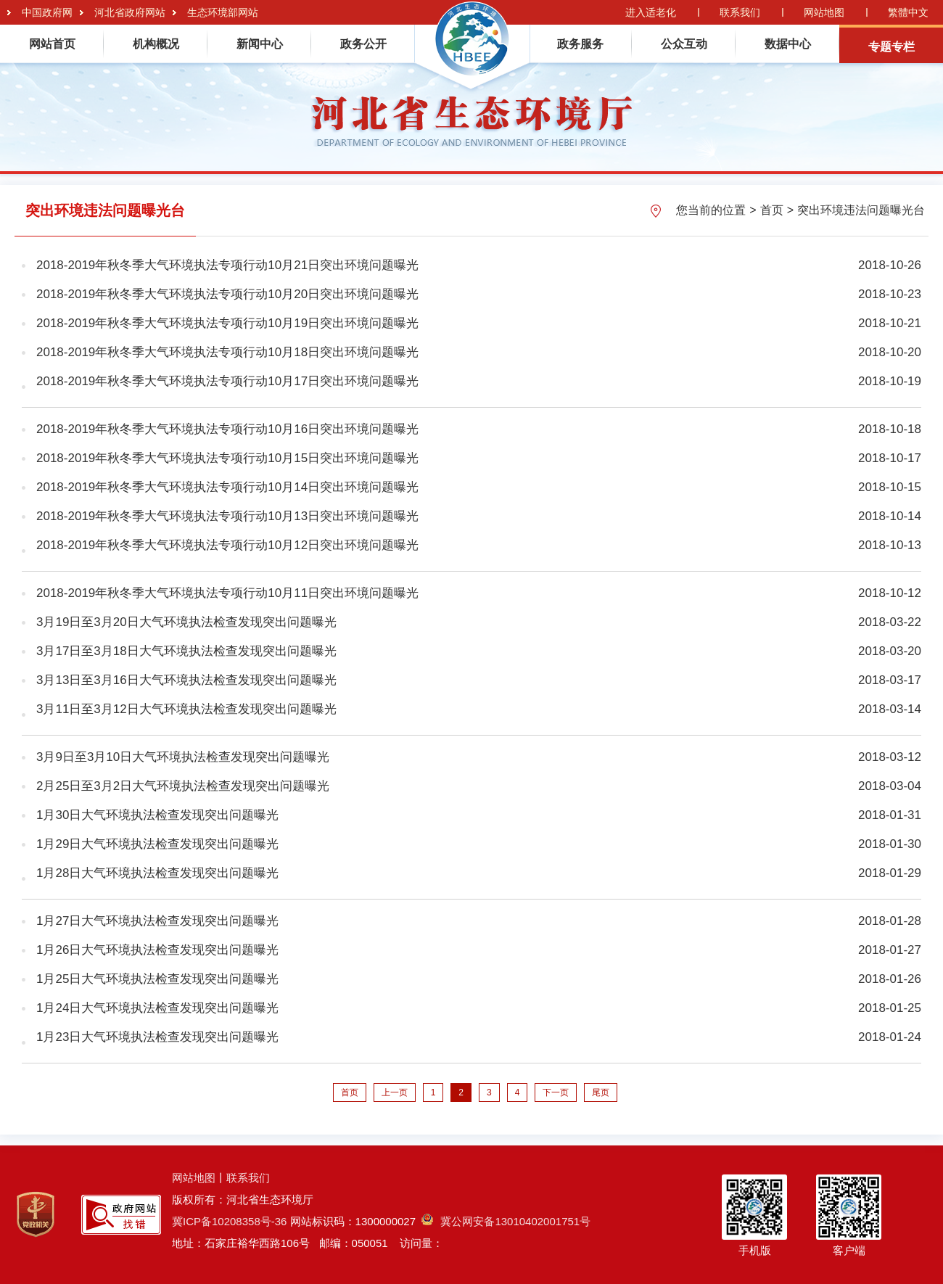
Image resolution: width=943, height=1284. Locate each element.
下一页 (556, 1092)
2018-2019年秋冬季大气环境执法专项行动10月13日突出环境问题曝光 (227, 516)
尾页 (600, 1092)
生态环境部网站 (222, 12)
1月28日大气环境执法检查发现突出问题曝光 (157, 873)
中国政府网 (47, 12)
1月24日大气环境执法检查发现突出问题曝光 (157, 1008)
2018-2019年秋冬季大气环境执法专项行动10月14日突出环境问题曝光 (227, 487)
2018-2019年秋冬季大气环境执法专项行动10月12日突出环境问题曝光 (227, 545)
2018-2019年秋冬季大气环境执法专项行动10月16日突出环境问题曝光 (227, 429)
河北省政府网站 (129, 12)
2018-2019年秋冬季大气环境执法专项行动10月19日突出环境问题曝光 (227, 323)
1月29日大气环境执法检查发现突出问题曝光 (157, 844)
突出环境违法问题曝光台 (861, 210)
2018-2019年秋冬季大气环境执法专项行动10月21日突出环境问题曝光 (227, 265)
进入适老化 (650, 12)
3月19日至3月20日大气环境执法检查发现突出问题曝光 (186, 622)
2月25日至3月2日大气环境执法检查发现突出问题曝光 (182, 786)
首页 (771, 210)
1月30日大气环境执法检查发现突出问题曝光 (157, 815)
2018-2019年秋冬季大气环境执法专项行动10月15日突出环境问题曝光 (227, 458)
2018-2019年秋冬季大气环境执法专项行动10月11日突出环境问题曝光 (227, 593)
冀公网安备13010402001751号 (505, 1221)
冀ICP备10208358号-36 (229, 1221)
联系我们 (740, 12)
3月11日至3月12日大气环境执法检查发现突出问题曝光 (186, 709)
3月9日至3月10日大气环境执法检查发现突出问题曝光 (182, 757)
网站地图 (824, 12)
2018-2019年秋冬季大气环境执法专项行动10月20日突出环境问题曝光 (227, 294)
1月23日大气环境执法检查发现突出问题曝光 (157, 1037)
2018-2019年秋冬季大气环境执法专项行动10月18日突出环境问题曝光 (227, 352)
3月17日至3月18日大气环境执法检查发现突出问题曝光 (186, 651)
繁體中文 (908, 12)
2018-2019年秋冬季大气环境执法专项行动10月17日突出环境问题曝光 (227, 381)
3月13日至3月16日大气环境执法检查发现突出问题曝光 (186, 680)
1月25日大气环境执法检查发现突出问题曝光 (157, 979)
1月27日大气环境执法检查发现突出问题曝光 (157, 921)
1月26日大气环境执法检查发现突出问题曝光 (157, 950)
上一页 (395, 1092)
